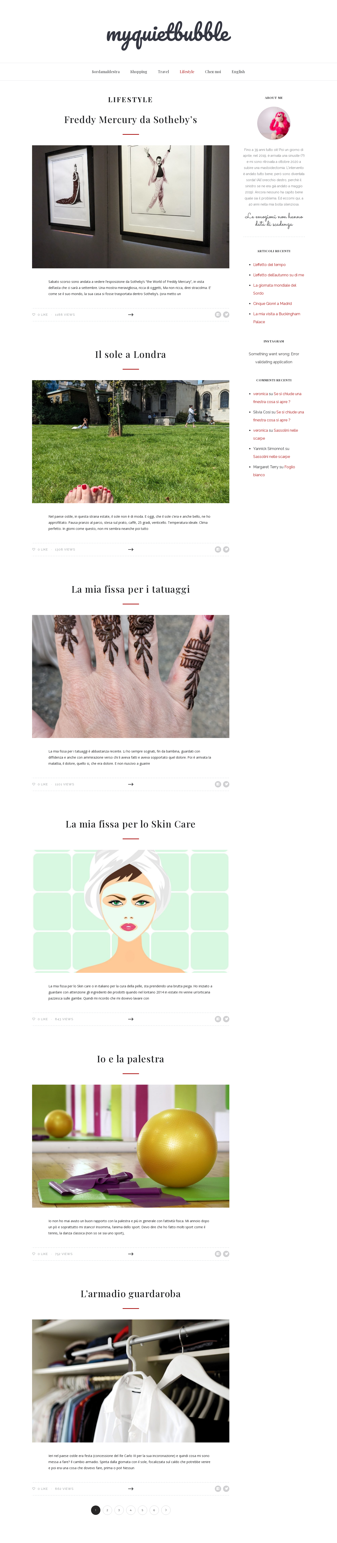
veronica (260, 394)
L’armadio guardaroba (131, 1293)
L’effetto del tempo (269, 264)
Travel (163, 71)
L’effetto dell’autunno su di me (278, 275)
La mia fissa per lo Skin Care (131, 823)
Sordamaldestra (106, 71)
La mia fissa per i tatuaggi (131, 589)
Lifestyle (187, 71)
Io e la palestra (131, 1058)
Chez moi (213, 71)
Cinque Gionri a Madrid (272, 303)
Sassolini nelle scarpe (271, 456)
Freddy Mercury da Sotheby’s (131, 119)
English (238, 71)
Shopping (138, 71)
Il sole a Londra (131, 354)
